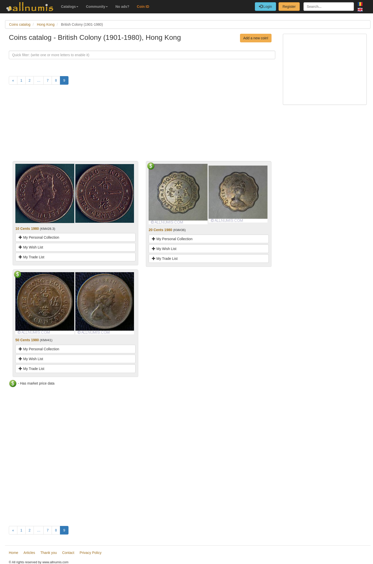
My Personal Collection (39, 237)
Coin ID (143, 7)
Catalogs (69, 7)
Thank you (48, 553)
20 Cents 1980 (160, 230)
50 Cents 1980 (27, 340)
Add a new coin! (255, 38)
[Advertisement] (142, 125)
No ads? (122, 7)
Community (97, 7)
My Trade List (31, 257)
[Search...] (328, 6)
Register (289, 7)
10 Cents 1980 (27, 229)
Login (265, 7)
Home (13, 553)
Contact (68, 553)
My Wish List (31, 247)
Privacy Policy (90, 553)
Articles (29, 553)
